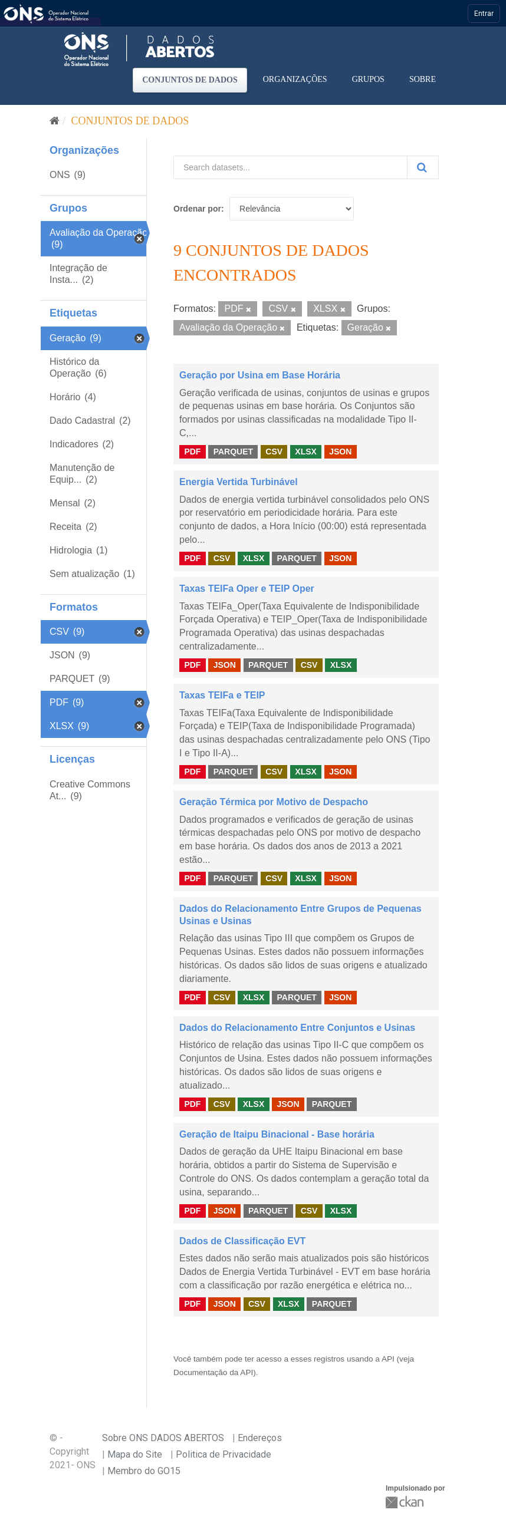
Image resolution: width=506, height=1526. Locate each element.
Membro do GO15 (143, 1470)
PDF (192, 451)
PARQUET (233, 451)
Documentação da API (213, 1372)
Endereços (260, 1437)
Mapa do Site (134, 1454)
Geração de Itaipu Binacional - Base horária (276, 1134)
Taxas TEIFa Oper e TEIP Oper (246, 589)
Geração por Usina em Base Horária (259, 375)
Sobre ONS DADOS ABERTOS (163, 1437)
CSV (273, 451)
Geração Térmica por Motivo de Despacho (273, 802)
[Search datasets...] (290, 167)
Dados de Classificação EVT (242, 1241)
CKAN (406, 1502)
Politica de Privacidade (223, 1454)
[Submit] (423, 167)
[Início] (55, 121)
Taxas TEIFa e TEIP (222, 695)
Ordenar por (197, 208)
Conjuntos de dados (190, 79)
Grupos (368, 79)
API (388, 1358)
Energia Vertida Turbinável (238, 482)
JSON (340, 451)
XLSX (306, 451)
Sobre (422, 79)
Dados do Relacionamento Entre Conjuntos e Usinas (297, 1028)
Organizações (295, 79)
